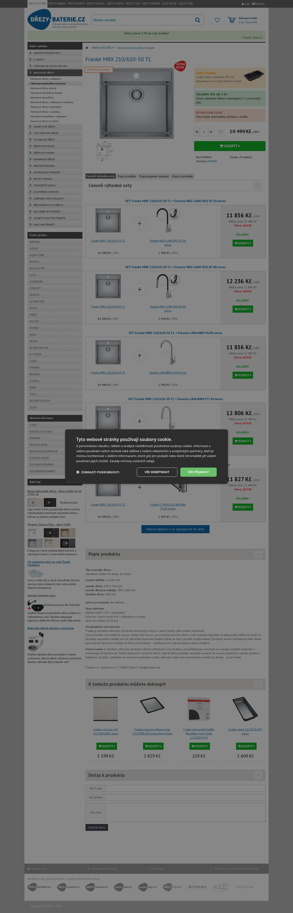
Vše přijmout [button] (198, 472)
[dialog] (146, 456)
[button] (97, 472)
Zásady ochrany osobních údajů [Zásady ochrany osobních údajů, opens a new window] (132, 461)
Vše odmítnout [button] (156, 472)
